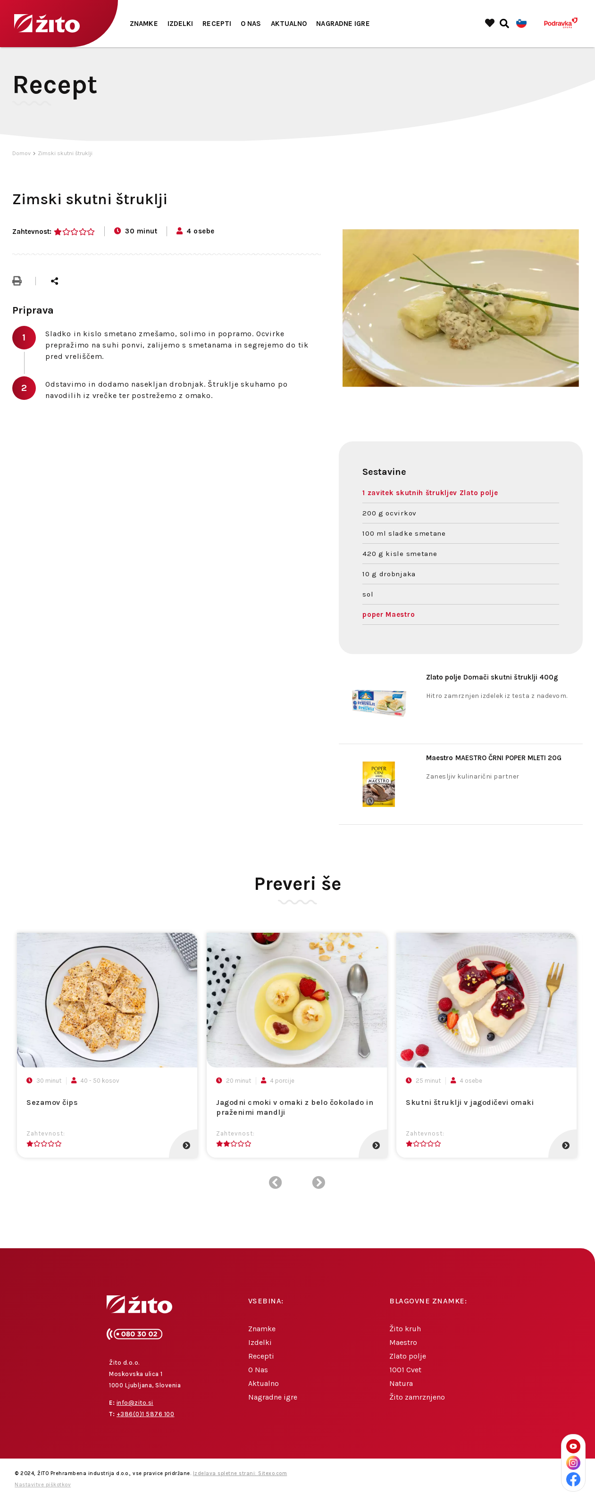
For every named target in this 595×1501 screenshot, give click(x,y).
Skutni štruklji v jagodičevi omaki (470, 1102)
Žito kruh (405, 1328)
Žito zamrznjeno (417, 1397)
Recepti (216, 23)
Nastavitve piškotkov (43, 1485)
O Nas (251, 23)
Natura (401, 1383)
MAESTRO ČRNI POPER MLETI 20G (493, 758)
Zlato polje (407, 1356)
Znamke (144, 23)
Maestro (403, 1342)
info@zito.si (135, 1402)
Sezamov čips (52, 1102)
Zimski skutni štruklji (65, 153)
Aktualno (289, 23)
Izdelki (180, 23)
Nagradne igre (342, 23)
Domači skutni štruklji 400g (492, 677)
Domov (21, 153)
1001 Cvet (405, 1369)
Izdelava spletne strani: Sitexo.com (240, 1473)
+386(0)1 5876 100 (146, 1414)
